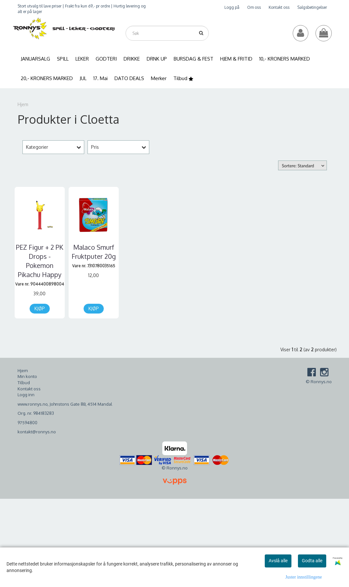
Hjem (23, 104)
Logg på (231, 7)
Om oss (254, 7)
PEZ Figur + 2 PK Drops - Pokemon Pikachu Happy (39, 261)
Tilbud (24, 382)
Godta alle (312, 560)
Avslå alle (278, 560)
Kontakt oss (279, 7)
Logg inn (26, 394)
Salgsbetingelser (312, 7)
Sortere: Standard (298, 165)
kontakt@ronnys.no (37, 431)
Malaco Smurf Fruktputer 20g (94, 251)
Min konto (27, 376)
